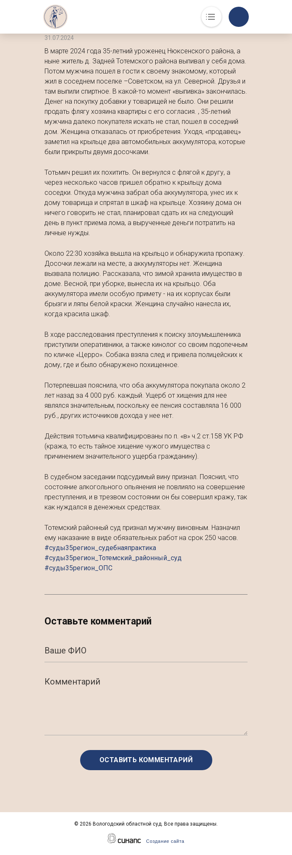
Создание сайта (165, 841)
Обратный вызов (239, 17)
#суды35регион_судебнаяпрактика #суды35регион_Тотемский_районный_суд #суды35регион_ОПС (113, 558)
